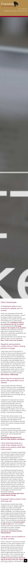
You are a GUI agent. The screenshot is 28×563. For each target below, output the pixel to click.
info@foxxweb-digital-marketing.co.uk (15, 11)
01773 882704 (22, 9)
